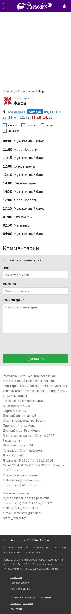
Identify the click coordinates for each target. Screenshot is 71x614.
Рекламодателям (21, 603)
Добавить (35, 359)
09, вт (49, 112)
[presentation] (31, 344)
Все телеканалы (20, 588)
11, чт (13, 117)
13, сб (36, 117)
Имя (6, 267)
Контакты (16, 609)
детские (13, 131)
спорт (49, 125)
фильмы (13, 125)
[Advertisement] (35, 50)
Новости (16, 577)
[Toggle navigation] (7, 6)
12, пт (25, 117)
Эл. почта (10, 284)
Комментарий (13, 300)
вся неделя (16, 112)
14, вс (47, 117)
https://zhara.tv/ (14, 518)
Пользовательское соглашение (30, 597)
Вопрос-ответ (19, 583)
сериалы (32, 125)
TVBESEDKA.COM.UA (35, 540)
